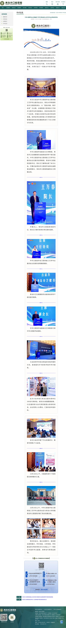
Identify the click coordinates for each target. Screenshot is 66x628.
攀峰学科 (5, 16)
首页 (3, 7)
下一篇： (19, 599)
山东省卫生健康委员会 (48, 609)
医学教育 (41, 7)
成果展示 (5, 21)
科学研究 (36, 7)
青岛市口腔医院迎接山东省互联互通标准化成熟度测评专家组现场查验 (37, 597)
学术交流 (5, 23)
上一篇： (19, 597)
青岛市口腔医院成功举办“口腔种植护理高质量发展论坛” (34, 599)
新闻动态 (14, 7)
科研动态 (5, 19)
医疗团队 (25, 7)
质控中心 (47, 7)
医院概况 (8, 7)
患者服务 (19, 7)
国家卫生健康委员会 (38, 609)
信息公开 (63, 7)
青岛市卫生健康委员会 (57, 609)
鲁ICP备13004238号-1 (42, 622)
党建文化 (58, 7)
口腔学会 (52, 7)
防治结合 (30, 7)
